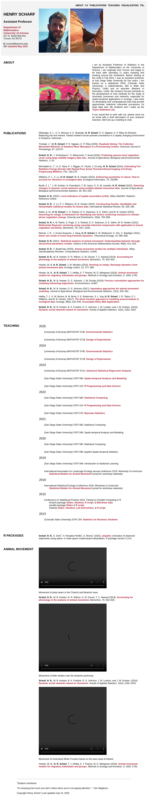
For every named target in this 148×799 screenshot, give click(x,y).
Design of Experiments (98, 339)
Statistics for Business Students (100, 519)
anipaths (106, 536)
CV (86, 5)
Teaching (114, 5)
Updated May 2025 (18, 46)
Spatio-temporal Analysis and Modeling (105, 378)
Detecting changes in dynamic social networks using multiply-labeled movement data (91, 186)
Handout (79, 502)
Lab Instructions (85, 508)
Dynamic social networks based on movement (63, 309)
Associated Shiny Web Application (100, 302)
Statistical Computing (96, 398)
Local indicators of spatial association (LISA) (85, 196)
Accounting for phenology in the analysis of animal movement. (86, 598)
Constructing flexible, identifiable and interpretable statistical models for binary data (87, 205)
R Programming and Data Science (102, 386)
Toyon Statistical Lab (103, 109)
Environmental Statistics (99, 332)
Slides (70, 502)
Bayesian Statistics (94, 413)
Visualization (129, 5)
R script (89, 502)
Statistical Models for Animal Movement (70, 474)
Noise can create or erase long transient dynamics (66, 236)
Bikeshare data (105, 502)
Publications (98, 5)
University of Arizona (16, 33)
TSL (142, 5)
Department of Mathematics (12, 29)
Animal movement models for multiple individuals (101, 249)
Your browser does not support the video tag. (73, 568)
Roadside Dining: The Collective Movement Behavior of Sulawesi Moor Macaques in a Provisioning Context (86, 145)
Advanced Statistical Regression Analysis (108, 370)
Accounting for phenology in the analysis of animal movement (86, 258)
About (80, 5)
